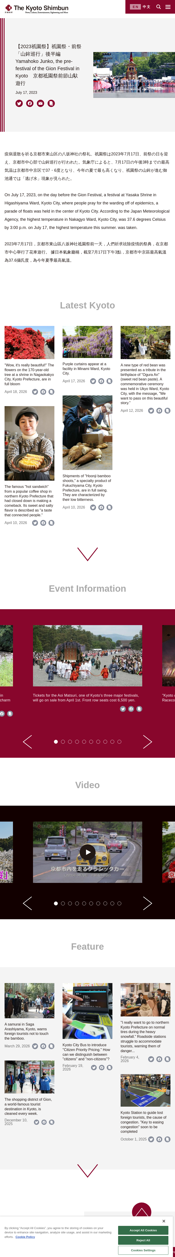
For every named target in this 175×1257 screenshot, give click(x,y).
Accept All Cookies (143, 1230)
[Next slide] (147, 742)
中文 (147, 7)
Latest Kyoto (87, 305)
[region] (86, 1236)
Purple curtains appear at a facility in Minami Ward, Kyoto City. (86, 368)
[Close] (163, 1221)
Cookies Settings (143, 1250)
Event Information (87, 588)
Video (87, 785)
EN (136, 7)
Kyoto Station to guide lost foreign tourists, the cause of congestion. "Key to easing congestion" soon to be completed (143, 1122)
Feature (87, 946)
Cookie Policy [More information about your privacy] (25, 1237)
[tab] (56, 742)
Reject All (143, 1240)
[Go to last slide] (27, 742)
